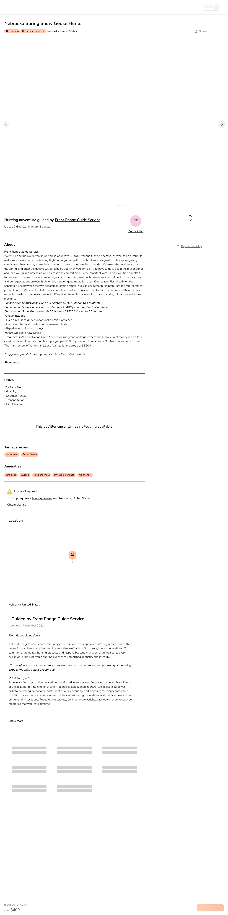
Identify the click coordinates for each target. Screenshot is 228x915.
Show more (11, 362)
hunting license (42, 498)
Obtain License (16, 505)
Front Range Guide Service (77, 219)
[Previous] (6, 124)
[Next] (222, 124)
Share (201, 31)
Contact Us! (135, 231)
